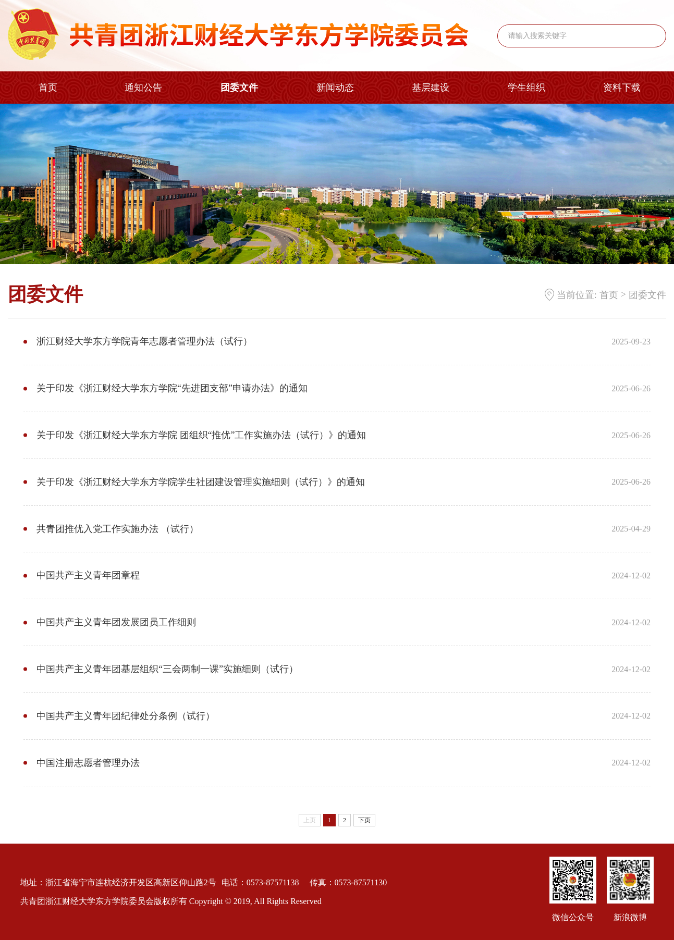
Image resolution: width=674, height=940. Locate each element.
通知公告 (143, 87)
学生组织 (526, 87)
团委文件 (239, 87)
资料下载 (622, 87)
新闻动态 (335, 87)
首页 (48, 87)
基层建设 (430, 87)
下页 (364, 820)
